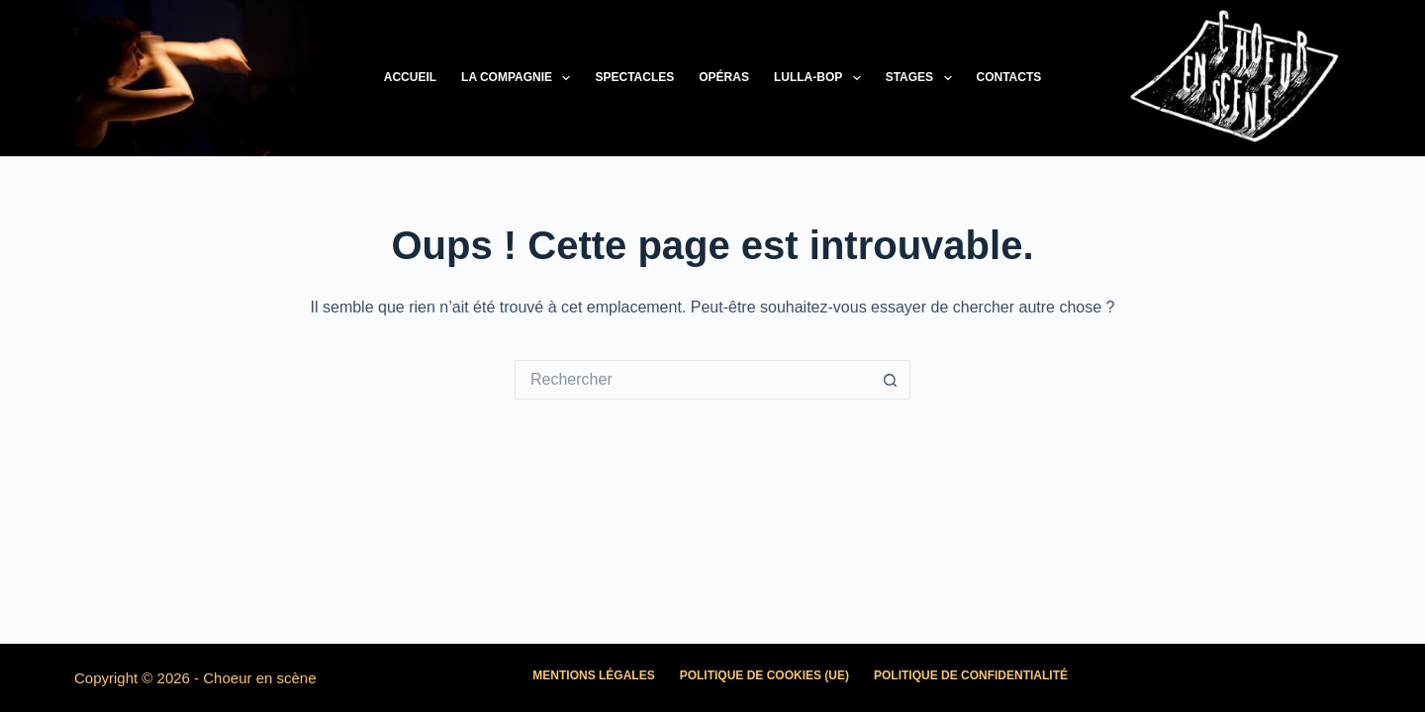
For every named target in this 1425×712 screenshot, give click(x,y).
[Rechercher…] (693, 380)
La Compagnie (519, 78)
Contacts (1009, 77)
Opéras (724, 77)
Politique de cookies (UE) (764, 675)
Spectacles (634, 77)
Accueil (410, 77)
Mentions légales (593, 675)
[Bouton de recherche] (890, 380)
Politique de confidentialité (971, 675)
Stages (923, 78)
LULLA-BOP (821, 78)
